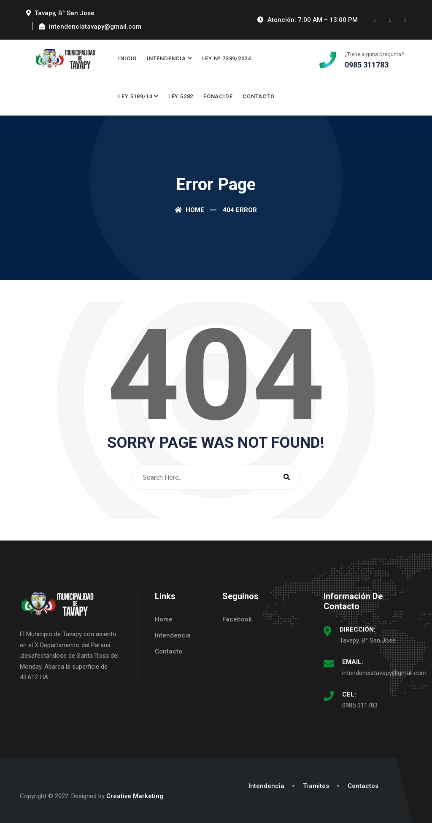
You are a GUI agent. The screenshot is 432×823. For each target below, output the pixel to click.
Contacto (258, 96)
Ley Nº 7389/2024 (226, 58)
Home (189, 210)
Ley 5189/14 (135, 96)
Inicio (127, 58)
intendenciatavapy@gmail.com (384, 673)
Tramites (316, 786)
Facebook (237, 619)
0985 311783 (360, 705)
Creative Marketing (134, 796)
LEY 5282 (180, 96)
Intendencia (166, 58)
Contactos (363, 786)
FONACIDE (217, 96)
